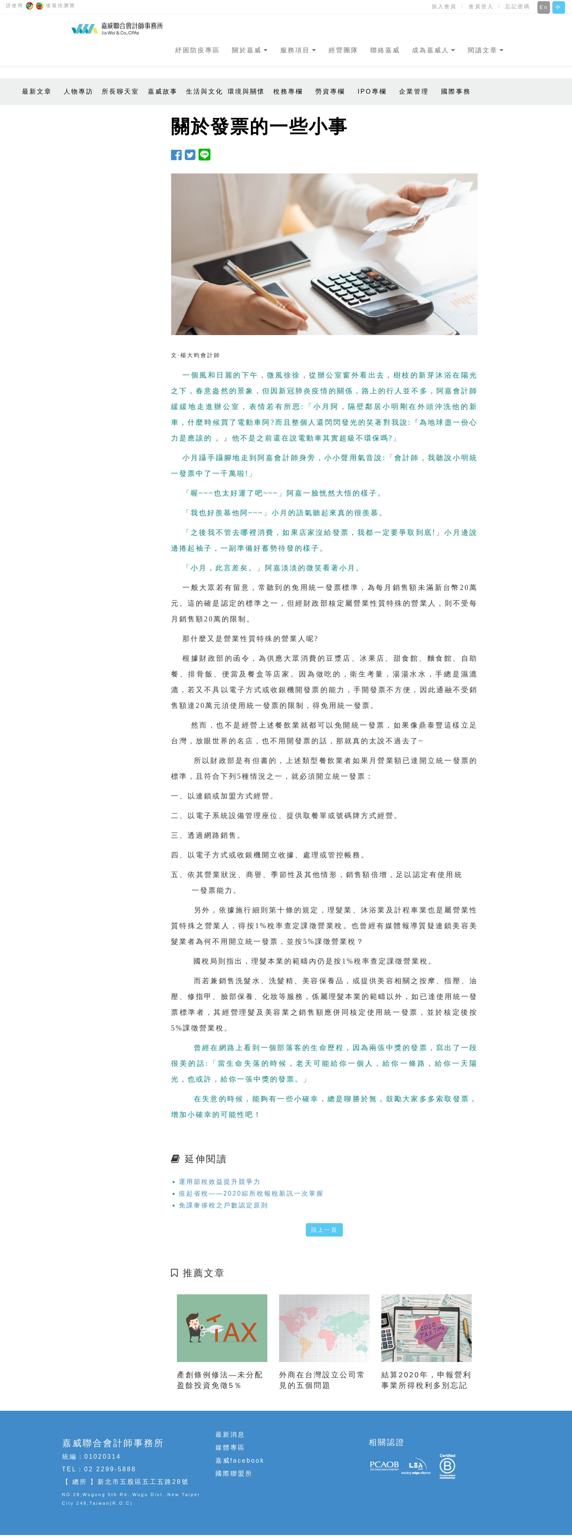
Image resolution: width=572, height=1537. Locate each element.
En (543, 7)
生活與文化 (204, 91)
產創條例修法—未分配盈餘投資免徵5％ (220, 1380)
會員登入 (481, 6)
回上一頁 (324, 1230)
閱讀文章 (483, 50)
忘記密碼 (517, 6)
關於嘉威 (247, 50)
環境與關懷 (246, 91)
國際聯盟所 (234, 1473)
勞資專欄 (330, 91)
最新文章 (37, 91)
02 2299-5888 (110, 1469)
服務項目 (295, 50)
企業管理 (414, 91)
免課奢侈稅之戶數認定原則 (224, 1205)
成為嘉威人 (430, 50)
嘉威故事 (163, 91)
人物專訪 (79, 91)
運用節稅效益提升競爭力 (220, 1181)
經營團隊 (344, 50)
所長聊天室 (120, 91)
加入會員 (444, 6)
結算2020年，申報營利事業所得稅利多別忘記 (426, 1380)
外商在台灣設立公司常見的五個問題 (322, 1380)
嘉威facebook (240, 1460)
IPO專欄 (372, 91)
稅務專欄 (288, 91)
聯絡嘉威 (385, 50)
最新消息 (230, 1434)
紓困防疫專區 (197, 50)
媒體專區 (230, 1447)
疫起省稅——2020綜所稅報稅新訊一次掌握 (251, 1193)
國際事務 (456, 91)
